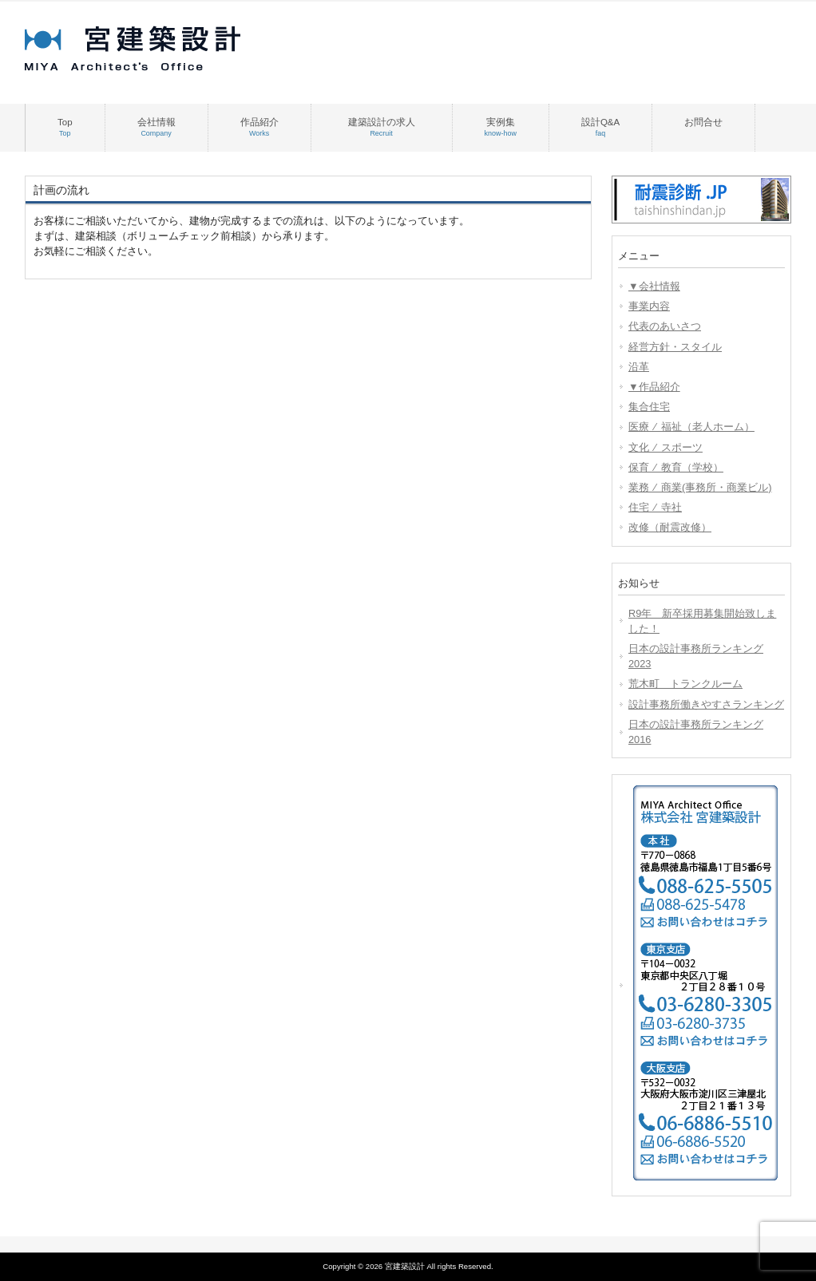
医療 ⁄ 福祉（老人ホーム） (691, 427)
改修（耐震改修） (669, 527)
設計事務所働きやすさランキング (706, 704)
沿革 (638, 367)
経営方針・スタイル (675, 347)
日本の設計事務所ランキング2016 (695, 731)
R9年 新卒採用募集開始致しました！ (702, 621)
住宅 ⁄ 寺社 (655, 507)
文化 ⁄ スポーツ (665, 447)
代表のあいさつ (664, 326)
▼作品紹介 (654, 387)
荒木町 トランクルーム (685, 684)
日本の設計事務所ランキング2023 (695, 656)
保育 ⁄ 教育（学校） (675, 467)
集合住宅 (649, 407)
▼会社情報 (654, 286)
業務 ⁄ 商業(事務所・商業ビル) (699, 487)
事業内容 (649, 306)
